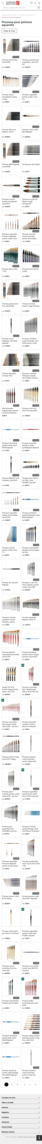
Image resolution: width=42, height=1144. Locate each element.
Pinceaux (14, 15)
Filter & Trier (9, 31)
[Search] (38, 7)
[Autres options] (39, 1138)
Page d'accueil (6, 15)
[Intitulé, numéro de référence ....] (19, 7)
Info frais (13, 1137)
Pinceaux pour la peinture (26, 15)
